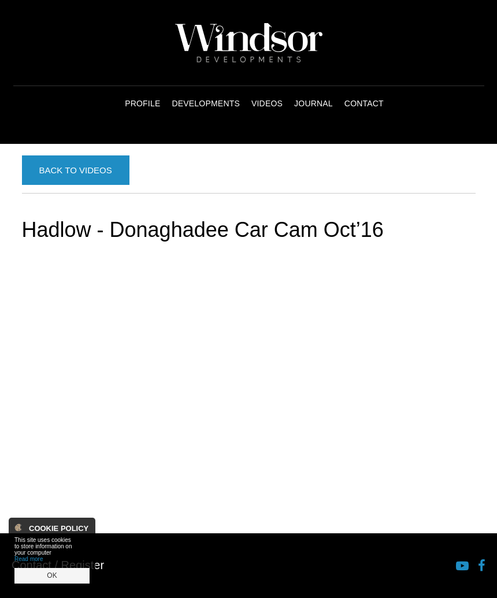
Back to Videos (75, 170)
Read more (28, 559)
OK (52, 575)
